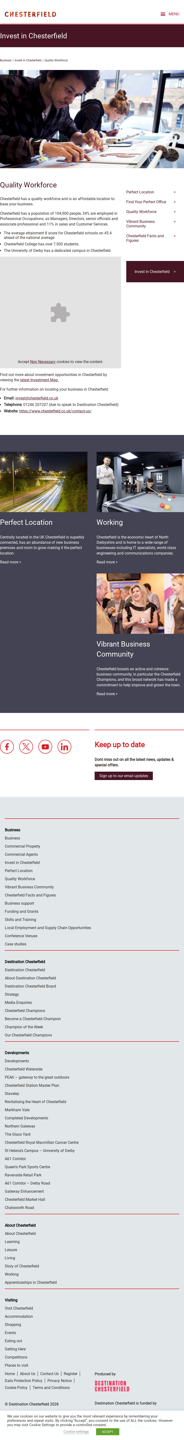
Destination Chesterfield (30, 14)
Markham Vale (17, 1109)
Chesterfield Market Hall (25, 1199)
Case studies (15, 944)
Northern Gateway (20, 1126)
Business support (19, 903)
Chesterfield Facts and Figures (30, 895)
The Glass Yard (17, 1134)
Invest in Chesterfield (28, 60)
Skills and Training (20, 919)
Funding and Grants (21, 911)
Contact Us (49, 1373)
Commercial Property (22, 846)
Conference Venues (21, 935)
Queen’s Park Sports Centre (27, 1166)
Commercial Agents (21, 854)
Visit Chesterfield (19, 1308)
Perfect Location (19, 870)
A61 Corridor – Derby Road (27, 1183)
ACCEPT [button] (107, 1432)
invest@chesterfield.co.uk (36, 398)
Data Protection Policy (23, 1380)
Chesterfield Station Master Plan (32, 1085)
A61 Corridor (15, 1158)
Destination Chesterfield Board (30, 986)
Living (10, 1257)
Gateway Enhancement (24, 1191)
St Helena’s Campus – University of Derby (40, 1150)
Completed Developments (26, 1118)
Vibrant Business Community (29, 887)
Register (70, 1373)
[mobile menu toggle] (169, 14)
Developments (17, 1060)
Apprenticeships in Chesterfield (31, 1282)
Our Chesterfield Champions (28, 1035)
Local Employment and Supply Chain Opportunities (48, 927)
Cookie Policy (16, 1387)
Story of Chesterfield (22, 1266)
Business (6, 60)
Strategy (12, 994)
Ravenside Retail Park (23, 1175)
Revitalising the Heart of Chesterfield (35, 1101)
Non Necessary (43, 361)
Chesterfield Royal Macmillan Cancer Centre (42, 1142)
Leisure (11, 1249)
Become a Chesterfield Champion (33, 1018)
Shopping (13, 1324)
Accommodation (19, 1316)
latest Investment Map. (39, 379)
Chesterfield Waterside (23, 1069)
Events (10, 1332)
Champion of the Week (24, 1026)
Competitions (16, 1357)
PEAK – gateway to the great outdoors (37, 1077)
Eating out (13, 1340)
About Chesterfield (20, 1233)
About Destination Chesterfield (30, 978)
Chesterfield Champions (25, 1010)
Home (10, 1373)
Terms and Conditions (51, 1387)
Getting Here (15, 1349)
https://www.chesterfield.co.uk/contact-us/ (55, 411)
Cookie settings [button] (76, 1431)
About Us (27, 1373)
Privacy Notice (59, 1380)
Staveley (12, 1093)
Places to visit (16, 1365)
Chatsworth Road (19, 1207)
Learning (12, 1241)
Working (12, 1274)
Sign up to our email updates (123, 775)
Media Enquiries (18, 1002)
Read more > (107, 562)
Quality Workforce (20, 878)
